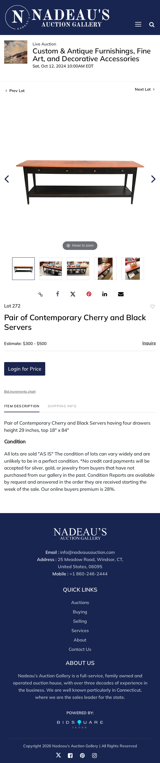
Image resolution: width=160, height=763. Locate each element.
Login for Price (24, 369)
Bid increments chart (20, 391)
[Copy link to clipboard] (41, 294)
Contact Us (80, 649)
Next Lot (144, 89)
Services (80, 630)
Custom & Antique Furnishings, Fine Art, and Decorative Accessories (92, 54)
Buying (80, 611)
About (80, 640)
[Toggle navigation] (138, 24)
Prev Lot (15, 90)
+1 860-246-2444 (89, 573)
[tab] (21, 408)
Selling (80, 621)
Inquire (149, 343)
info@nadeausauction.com (87, 552)
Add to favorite (152, 307)
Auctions (80, 602)
